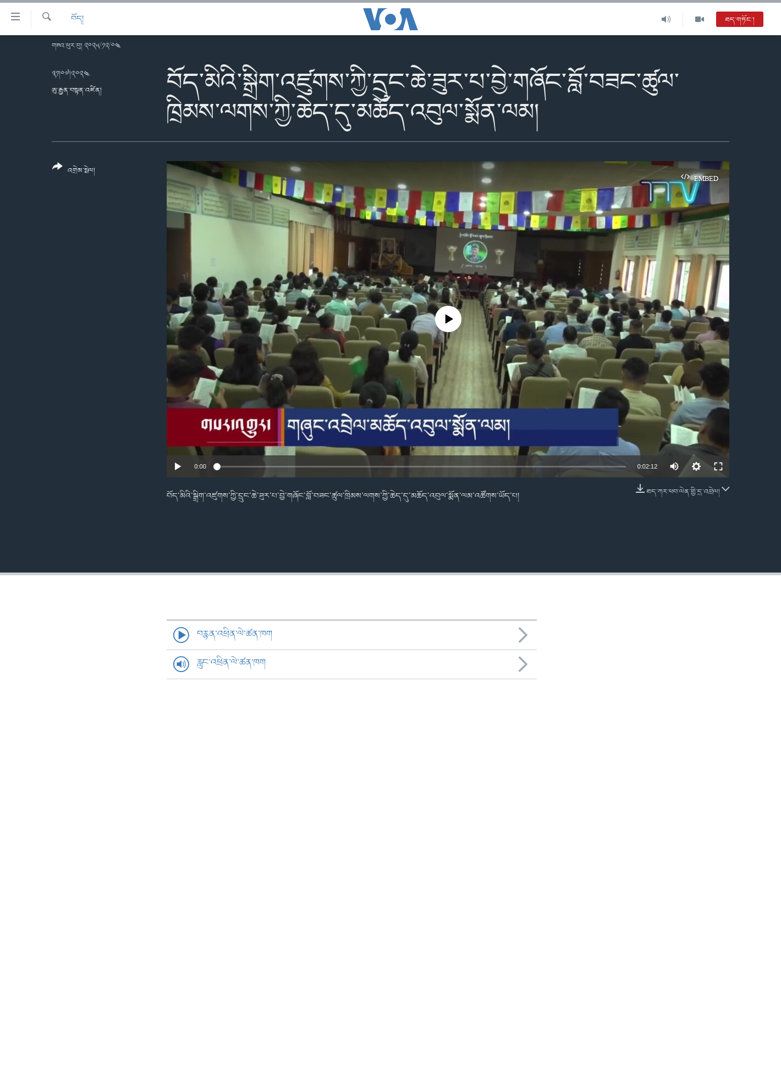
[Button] (73, 172)
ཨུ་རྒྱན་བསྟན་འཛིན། (77, 90)
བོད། (77, 19)
